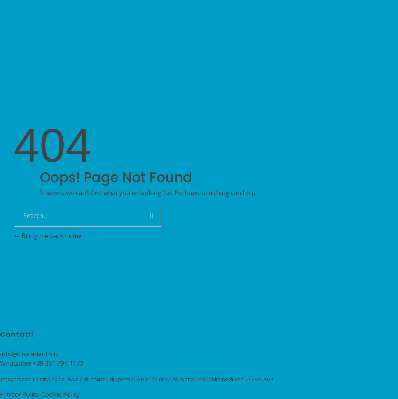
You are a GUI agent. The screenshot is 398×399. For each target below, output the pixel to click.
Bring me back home (48, 236)
